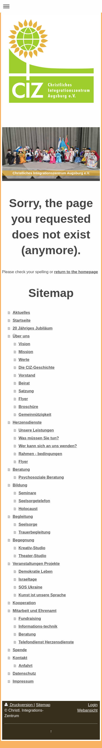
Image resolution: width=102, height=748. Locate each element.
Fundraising (30, 618)
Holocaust (28, 508)
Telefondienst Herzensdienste (46, 642)
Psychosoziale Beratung (41, 477)
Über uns (21, 336)
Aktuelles (21, 312)
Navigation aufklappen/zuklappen (51, 6)
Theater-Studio (32, 556)
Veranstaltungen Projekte (36, 563)
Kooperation (24, 603)
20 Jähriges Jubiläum (33, 328)
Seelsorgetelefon (34, 501)
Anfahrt (26, 665)
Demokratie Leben (36, 571)
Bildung (20, 485)
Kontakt (20, 658)
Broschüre (28, 406)
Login (92, 705)
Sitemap (43, 705)
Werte (24, 359)
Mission (26, 352)
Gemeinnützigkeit (35, 414)
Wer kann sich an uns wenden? (48, 446)
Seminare (27, 493)
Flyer (23, 399)
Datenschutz (24, 673)
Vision (24, 344)
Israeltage (28, 579)
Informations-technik (38, 626)
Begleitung (23, 516)
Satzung (26, 391)
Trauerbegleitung (34, 532)
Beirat (24, 383)
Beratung (21, 469)
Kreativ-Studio (32, 548)
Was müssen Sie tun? (39, 438)
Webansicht (87, 710)
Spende (20, 650)
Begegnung (23, 540)
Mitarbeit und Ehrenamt (34, 610)
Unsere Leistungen (36, 430)
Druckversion (19, 705)
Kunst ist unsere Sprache (42, 595)
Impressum (23, 681)
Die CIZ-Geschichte (36, 367)
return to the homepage (76, 272)
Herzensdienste (27, 422)
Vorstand (27, 375)
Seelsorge (28, 524)
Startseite (21, 320)
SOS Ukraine (30, 587)
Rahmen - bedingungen (40, 454)
